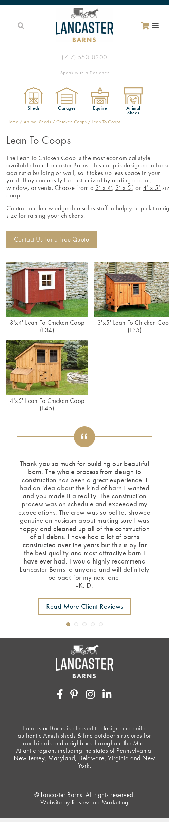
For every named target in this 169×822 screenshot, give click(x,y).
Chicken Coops (71, 122)
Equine (100, 108)
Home (12, 122)
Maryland (61, 758)
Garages (66, 108)
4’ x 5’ (152, 187)
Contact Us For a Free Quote (51, 239)
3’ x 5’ (123, 187)
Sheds (33, 108)
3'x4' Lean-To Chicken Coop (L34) (47, 326)
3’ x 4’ (103, 187)
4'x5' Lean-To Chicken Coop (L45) (47, 404)
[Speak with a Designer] (84, 72)
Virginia (118, 758)
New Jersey (29, 758)
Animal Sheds (133, 110)
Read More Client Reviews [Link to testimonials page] (84, 606)
